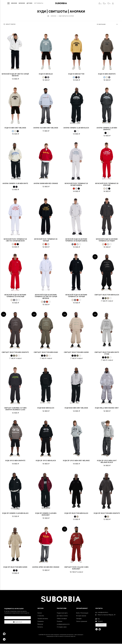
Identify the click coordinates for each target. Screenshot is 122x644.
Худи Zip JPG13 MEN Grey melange (76, 461)
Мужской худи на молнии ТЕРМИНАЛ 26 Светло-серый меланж (46, 297)
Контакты (40, 627)
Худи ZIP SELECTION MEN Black (76, 513)
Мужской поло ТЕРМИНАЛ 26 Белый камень (76, 184)
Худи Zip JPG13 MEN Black (46, 461)
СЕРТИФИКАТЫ (39, 3)
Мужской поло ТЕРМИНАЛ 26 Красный (106, 184)
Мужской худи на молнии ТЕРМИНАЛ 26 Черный (76, 296)
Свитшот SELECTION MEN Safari (76, 352)
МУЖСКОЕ (23, 3)
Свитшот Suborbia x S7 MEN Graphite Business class (15, 409)
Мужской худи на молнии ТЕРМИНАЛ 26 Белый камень (76, 240)
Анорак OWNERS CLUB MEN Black (76, 128)
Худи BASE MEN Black (45, 408)
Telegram (99, 621)
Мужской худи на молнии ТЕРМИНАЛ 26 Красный (15, 296)
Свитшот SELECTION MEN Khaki (46, 352)
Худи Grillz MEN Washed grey (107, 408)
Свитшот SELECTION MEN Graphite (15, 352)
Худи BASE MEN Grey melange (76, 408)
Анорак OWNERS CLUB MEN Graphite (107, 129)
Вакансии (40, 624)
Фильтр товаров (9, 24)
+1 (80, 244)
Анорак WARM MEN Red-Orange (46, 184)
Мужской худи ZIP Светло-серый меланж (15, 75)
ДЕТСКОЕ (30, 3)
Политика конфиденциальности (63, 623)
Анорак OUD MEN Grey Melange (45, 128)
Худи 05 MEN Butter (76, 74)
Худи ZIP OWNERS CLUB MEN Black (15, 513)
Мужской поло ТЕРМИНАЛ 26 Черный (45, 240)
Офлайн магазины (43, 619)
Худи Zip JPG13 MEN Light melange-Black (107, 462)
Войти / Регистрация (82, 613)
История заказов (81, 616)
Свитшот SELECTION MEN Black (106, 295)
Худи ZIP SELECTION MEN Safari (15, 567)
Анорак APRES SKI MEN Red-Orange (45, 567)
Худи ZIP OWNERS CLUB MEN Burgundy (45, 514)
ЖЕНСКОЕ (15, 3)
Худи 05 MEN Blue (46, 74)
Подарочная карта (62, 613)
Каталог (40, 613)
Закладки (79, 619)
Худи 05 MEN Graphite (107, 74)
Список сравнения (81, 621)
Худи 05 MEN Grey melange (15, 128)
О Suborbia (41, 616)
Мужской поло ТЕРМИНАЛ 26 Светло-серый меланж (15, 240)
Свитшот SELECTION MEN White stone (106, 353)
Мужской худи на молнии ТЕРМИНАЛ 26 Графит (107, 240)
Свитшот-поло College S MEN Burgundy (76, 568)
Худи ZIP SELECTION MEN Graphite (107, 513)
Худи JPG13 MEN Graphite (15, 461)
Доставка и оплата (62, 616)
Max (97, 619)
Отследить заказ (62, 627)
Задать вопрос (101, 625)
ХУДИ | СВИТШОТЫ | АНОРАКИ (66, 16)
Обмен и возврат (62, 619)
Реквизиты (41, 621)
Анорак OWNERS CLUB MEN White (15, 184)
